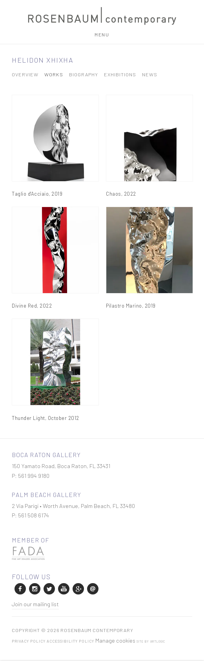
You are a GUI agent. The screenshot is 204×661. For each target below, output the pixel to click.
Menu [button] (102, 34)
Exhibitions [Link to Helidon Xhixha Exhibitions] (120, 74)
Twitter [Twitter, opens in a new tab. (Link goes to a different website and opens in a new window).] (49, 588)
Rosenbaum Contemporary (102, 16)
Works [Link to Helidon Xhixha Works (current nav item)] (53, 74)
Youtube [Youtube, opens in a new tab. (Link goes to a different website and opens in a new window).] (63, 588)
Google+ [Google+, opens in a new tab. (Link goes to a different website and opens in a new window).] (78, 588)
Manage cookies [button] (115, 640)
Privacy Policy (29, 641)
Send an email (92, 588)
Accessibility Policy (70, 641)
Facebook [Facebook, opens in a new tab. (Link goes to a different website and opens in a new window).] (20, 588)
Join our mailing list (35, 603)
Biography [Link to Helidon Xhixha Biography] (83, 74)
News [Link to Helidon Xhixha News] (149, 74)
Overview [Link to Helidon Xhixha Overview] (25, 74)
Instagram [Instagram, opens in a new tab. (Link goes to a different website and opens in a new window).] (34, 588)
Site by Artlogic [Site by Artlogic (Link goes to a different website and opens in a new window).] (151, 641)
